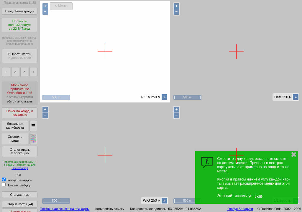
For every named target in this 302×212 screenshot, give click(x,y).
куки (258, 196)
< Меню (61, 6)
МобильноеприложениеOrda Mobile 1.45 (19, 93)
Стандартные (19, 194)
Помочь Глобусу (16, 185)
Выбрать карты (19, 55)
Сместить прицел (15, 138)
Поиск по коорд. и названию (19, 113)
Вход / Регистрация (19, 11)
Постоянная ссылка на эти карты (64, 209)
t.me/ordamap (20, 168)
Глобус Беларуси (17, 180)
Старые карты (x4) (19, 204)
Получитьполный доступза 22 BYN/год (19, 24)
